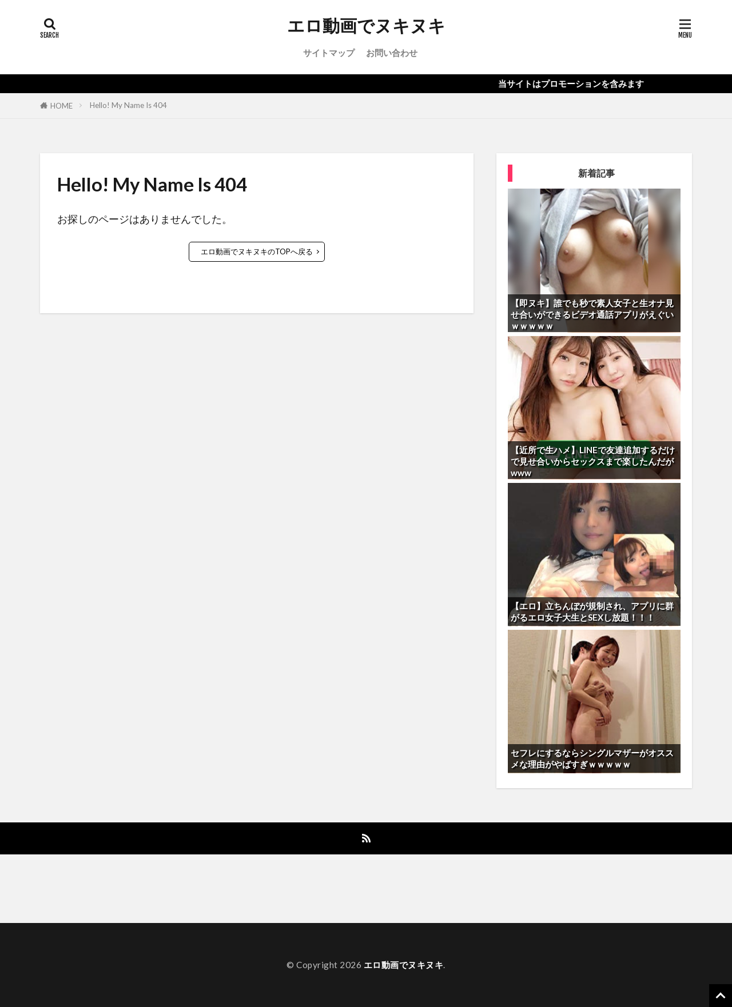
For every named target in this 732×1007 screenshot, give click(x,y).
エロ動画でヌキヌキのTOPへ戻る (257, 251)
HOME (61, 105)
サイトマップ (329, 52)
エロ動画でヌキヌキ (366, 25)
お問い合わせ (391, 52)
